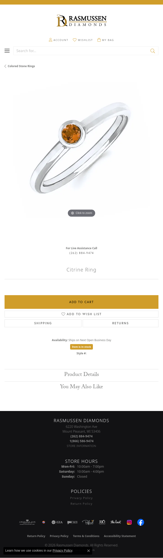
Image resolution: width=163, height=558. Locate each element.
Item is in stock (81, 346)
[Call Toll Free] (81, 441)
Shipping (43, 323)
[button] (58, 40)
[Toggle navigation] (7, 50)
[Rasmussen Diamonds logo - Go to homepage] (81, 21)
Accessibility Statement (120, 536)
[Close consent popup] (88, 550)
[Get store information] (81, 446)
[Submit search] (153, 50)
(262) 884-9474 (81, 253)
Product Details (81, 375)
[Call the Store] (81, 436)
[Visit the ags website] (27, 522)
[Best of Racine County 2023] (43, 522)
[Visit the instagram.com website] (129, 522)
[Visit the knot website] (115, 522)
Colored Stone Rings (21, 66)
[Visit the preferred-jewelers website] (88, 522)
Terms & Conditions (86, 536)
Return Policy (82, 504)
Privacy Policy (81, 498)
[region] (81, 159)
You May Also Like (81, 387)
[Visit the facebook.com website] (140, 522)
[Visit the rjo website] (102, 522)
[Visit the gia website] (57, 522)
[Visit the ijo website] (72, 522)
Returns (120, 323)
